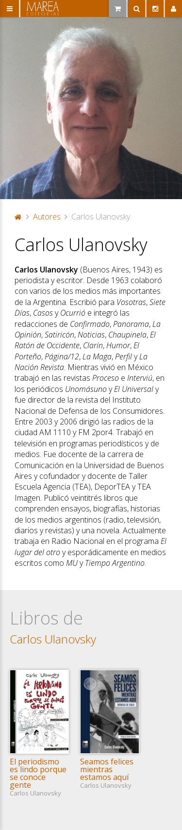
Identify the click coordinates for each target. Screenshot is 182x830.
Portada (18, 217)
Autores (47, 216)
